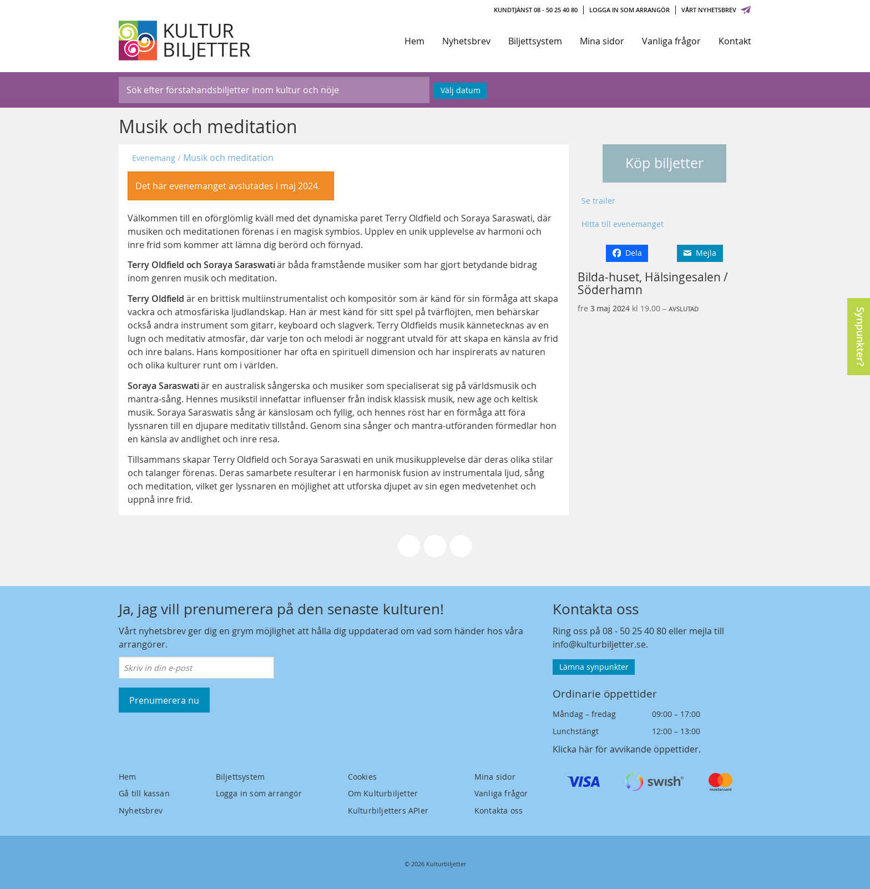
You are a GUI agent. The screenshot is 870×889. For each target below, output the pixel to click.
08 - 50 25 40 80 (634, 631)
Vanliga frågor (671, 41)
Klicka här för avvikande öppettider (626, 749)
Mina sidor (602, 41)
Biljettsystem (535, 41)
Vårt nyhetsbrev (716, 10)
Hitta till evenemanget (622, 224)
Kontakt (735, 41)
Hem (414, 41)
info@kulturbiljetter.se (599, 644)
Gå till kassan (144, 793)
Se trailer (598, 200)
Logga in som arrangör (629, 10)
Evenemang (153, 158)
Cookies (362, 776)
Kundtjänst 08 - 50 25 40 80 (536, 10)
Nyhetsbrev (466, 41)
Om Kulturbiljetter (383, 793)
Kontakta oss (498, 810)
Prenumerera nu (164, 700)
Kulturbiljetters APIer (388, 810)
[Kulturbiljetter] (185, 40)
